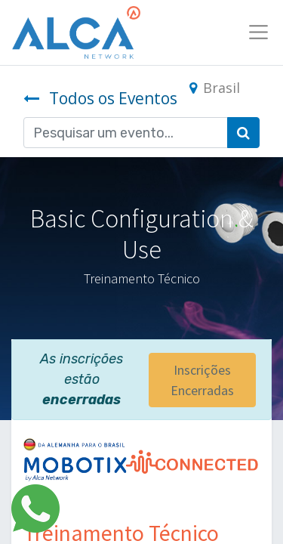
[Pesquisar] (243, 132)
